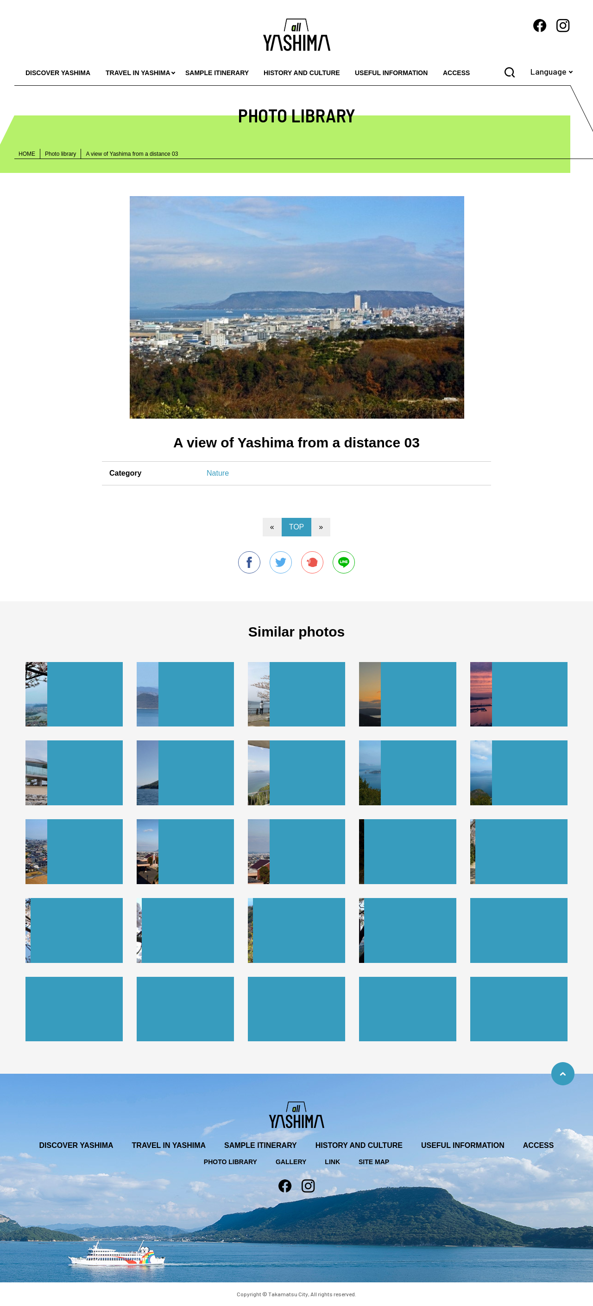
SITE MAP (374, 1162)
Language (548, 71)
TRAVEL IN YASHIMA (138, 72)
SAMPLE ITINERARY (217, 72)
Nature (218, 473)
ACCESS (456, 72)
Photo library (60, 154)
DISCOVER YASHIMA (57, 72)
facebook (249, 562)
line (344, 562)
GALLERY (291, 1162)
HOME (27, 154)
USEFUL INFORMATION (391, 72)
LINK (332, 1162)
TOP (296, 527)
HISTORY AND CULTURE (302, 72)
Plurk (312, 562)
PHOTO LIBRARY (230, 1162)
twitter (281, 562)
